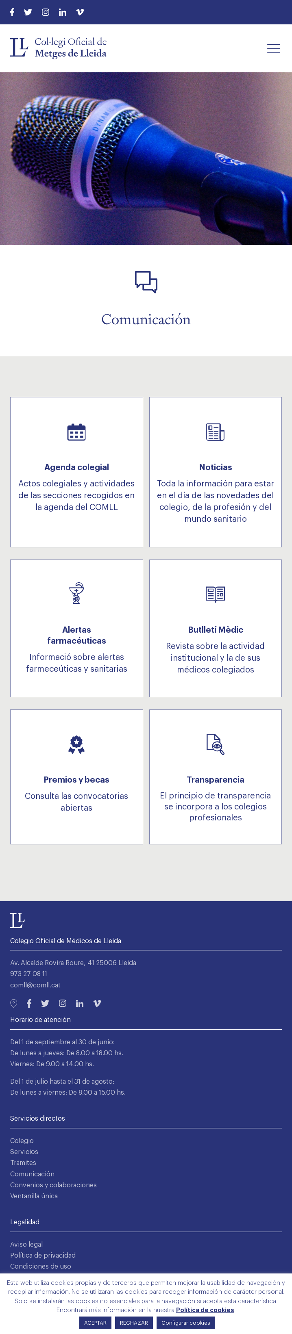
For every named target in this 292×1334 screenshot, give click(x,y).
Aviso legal (26, 1244)
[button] (274, 48)
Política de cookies (205, 1310)
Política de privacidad (43, 1255)
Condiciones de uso (40, 1266)
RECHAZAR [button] (134, 1322)
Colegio (22, 1141)
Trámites (23, 1163)
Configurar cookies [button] (185, 1322)
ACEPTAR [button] (95, 1322)
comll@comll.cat (35, 985)
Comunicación (32, 1174)
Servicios (24, 1152)
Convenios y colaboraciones (53, 1185)
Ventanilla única (34, 1196)
